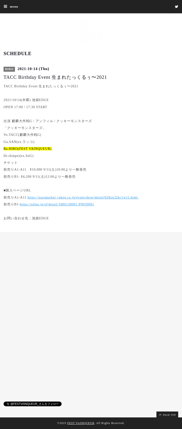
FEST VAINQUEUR (80, 423)
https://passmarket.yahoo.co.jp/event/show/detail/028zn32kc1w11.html (83, 197)
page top (167, 414)
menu (11, 6)
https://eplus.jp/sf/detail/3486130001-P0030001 (57, 204)
